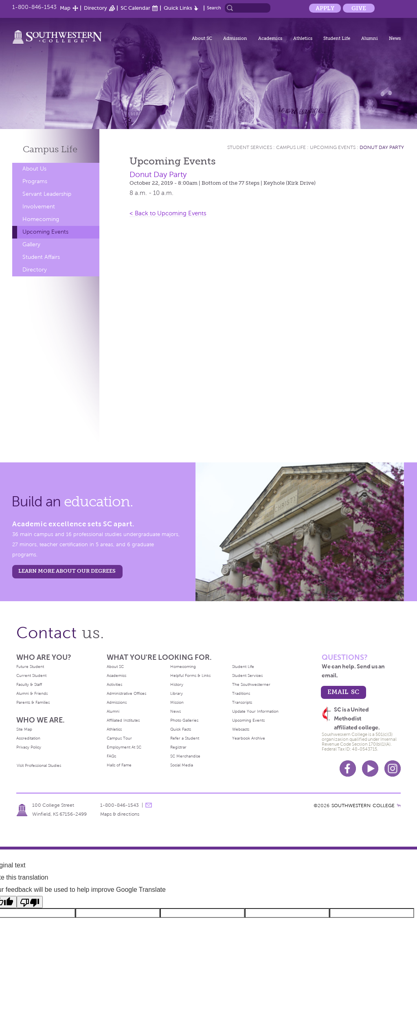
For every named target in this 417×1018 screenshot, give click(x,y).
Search (214, 7)
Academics (270, 38)
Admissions (117, 702)
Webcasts (240, 729)
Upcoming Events (45, 232)
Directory (95, 8)
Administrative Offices (126, 693)
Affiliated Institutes (123, 720)
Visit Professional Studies (39, 765)
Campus (50, 149)
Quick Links (178, 8)
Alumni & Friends (32, 693)
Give (358, 8)
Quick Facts (180, 729)
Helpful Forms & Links (190, 675)
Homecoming (40, 219)
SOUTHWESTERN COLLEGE (363, 805)
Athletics (302, 38)
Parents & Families (33, 702)
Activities (114, 684)
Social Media (181, 765)
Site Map (24, 729)
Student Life (336, 38)
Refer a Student (184, 738)
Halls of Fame (119, 765)
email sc (343, 691)
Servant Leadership (46, 194)
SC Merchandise (185, 756)
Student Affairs (41, 257)
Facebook (348, 768)
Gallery (31, 244)
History (176, 684)
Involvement (38, 207)
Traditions (241, 693)
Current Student (31, 675)
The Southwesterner (251, 684)
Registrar (178, 747)
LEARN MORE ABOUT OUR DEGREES (67, 571)
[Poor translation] (30, 902)
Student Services (249, 147)
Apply (325, 8)
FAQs (111, 756)
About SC (202, 38)
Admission (235, 38)
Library (176, 693)
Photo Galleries (184, 720)
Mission (177, 702)
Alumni (369, 38)
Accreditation (28, 738)
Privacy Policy (28, 747)
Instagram (392, 768)
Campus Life (291, 147)
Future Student (30, 666)
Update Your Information (255, 711)
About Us (34, 169)
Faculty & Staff (29, 684)
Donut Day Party (382, 147)
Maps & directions (119, 814)
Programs (34, 181)
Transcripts (242, 702)
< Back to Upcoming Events (167, 213)
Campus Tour (119, 738)
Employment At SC (124, 747)
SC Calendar (135, 8)
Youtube (370, 768)
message (148, 805)
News (395, 38)
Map (65, 8)
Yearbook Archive (248, 738)
